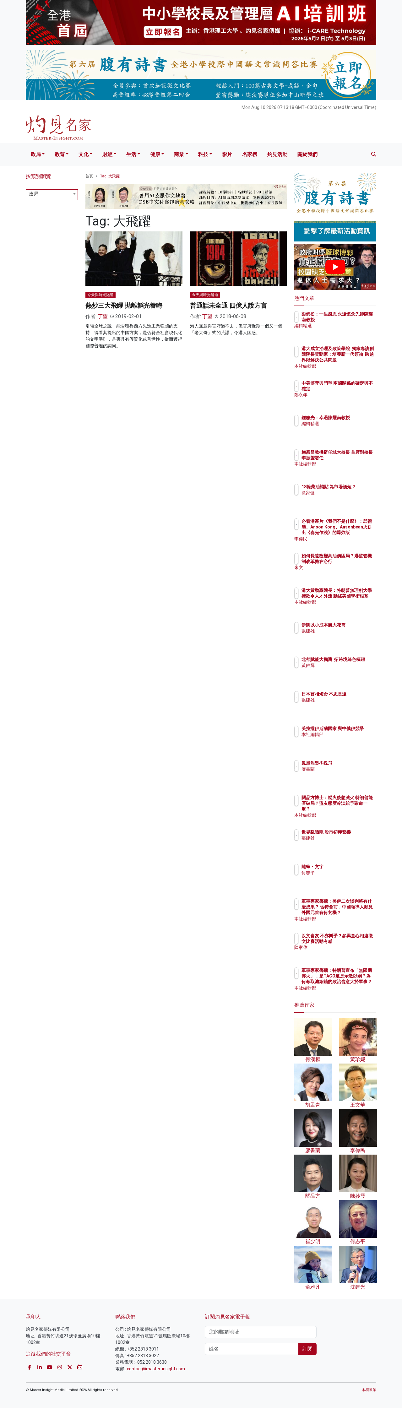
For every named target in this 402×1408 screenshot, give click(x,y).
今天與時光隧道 (100, 295)
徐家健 (344, 498)
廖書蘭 (344, 769)
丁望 (103, 316)
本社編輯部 (349, 366)
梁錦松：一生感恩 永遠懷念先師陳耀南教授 (354, 319)
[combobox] (52, 194)
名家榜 (249, 154)
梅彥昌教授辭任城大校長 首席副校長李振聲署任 (355, 458)
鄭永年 (344, 400)
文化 (84, 154)
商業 (179, 154)
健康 (155, 154)
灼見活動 (277, 154)
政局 (36, 154)
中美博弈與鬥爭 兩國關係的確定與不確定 (355, 389)
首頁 (89, 176)
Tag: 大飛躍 (110, 176)
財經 (107, 154)
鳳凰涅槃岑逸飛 (353, 763)
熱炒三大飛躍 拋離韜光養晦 (123, 305)
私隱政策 (369, 1390)
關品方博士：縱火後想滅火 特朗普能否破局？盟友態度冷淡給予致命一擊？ (355, 809)
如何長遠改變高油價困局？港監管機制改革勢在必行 (355, 561)
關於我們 (307, 154)
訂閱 (307, 1349)
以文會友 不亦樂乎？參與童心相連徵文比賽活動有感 (355, 941)
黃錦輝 (344, 671)
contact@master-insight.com (156, 1368)
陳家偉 (344, 953)
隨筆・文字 (349, 866)
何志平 (344, 872)
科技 (203, 154)
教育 (60, 154)
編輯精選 (347, 331)
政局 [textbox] (34, 194)
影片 (227, 154)
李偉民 (344, 538)
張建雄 (344, 636)
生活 (131, 154)
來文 (342, 573)
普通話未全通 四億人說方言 (228, 305)
